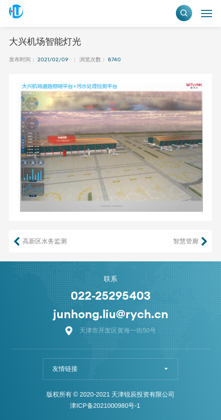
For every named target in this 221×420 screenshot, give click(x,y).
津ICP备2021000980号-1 (105, 405)
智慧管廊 (185, 241)
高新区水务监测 (45, 241)
